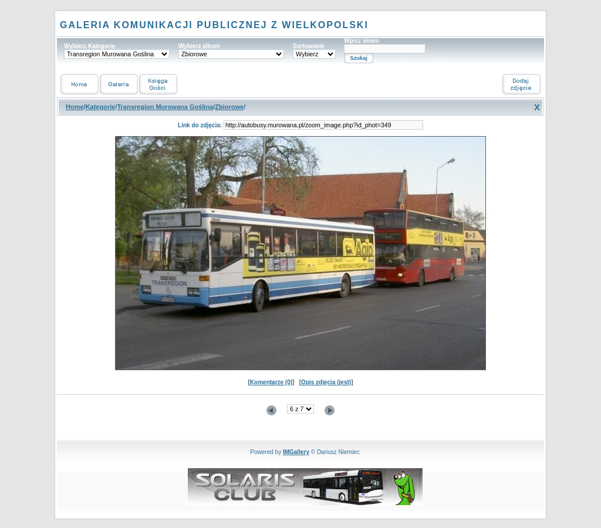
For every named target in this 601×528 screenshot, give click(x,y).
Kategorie (101, 106)
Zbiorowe (229, 106)
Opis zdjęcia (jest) (326, 382)
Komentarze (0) (271, 382)
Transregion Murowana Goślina (165, 106)
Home (75, 106)
